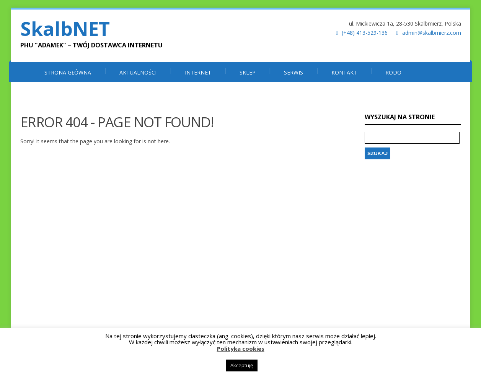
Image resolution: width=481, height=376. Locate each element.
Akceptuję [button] (241, 365)
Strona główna (67, 72)
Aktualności (138, 72)
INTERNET (198, 72)
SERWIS (293, 72)
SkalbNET (65, 29)
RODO (393, 72)
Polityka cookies (240, 348)
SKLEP (248, 72)
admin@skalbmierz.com (431, 32)
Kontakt (344, 72)
